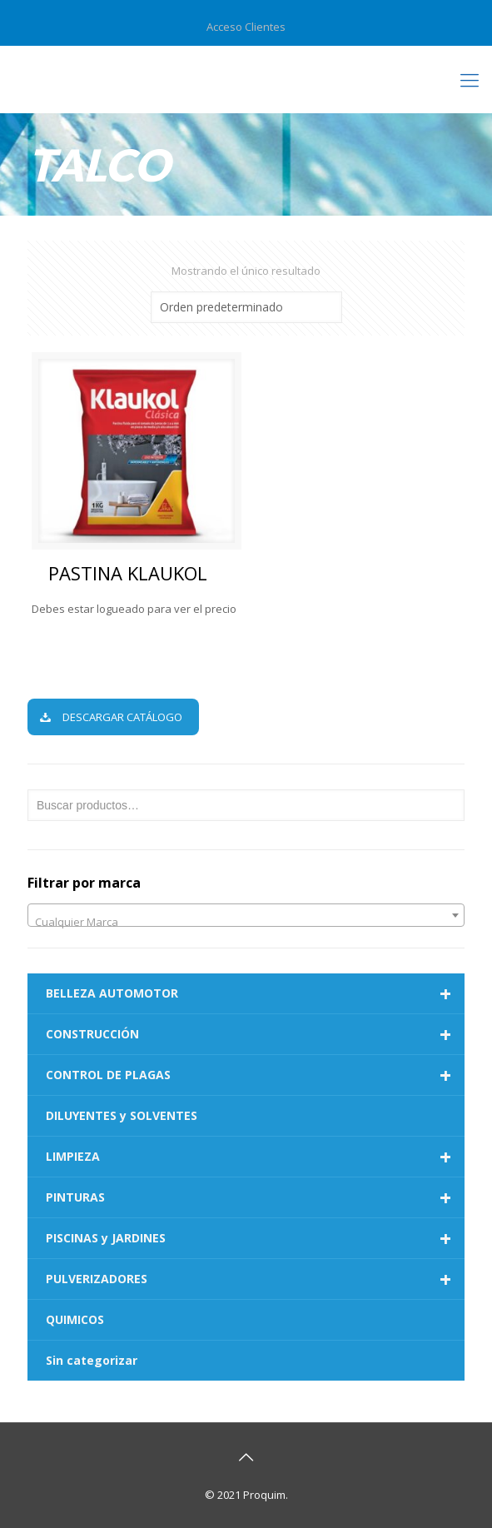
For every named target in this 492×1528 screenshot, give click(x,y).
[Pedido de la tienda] (246, 307)
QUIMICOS (75, 1319)
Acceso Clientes (246, 26)
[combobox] (246, 915)
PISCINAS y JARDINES (255, 1238)
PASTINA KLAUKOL (127, 572)
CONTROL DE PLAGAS (255, 1075)
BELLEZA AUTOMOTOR (255, 993)
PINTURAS (255, 1197)
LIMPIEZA (255, 1157)
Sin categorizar (91, 1360)
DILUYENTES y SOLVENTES (121, 1115)
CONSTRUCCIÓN (255, 1034)
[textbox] (246, 921)
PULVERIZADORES (255, 1279)
